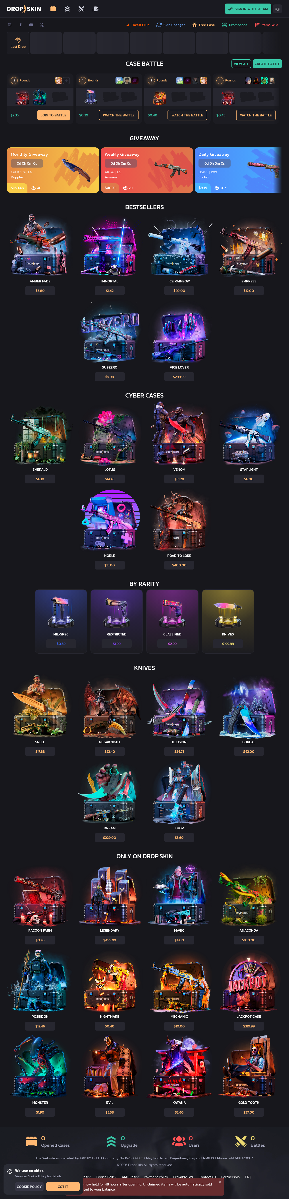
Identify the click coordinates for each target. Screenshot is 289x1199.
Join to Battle (53, 115)
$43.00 (248, 751)
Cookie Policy (29, 1186)
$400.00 (178, 565)
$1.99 (116, 643)
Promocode (235, 24)
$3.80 (39, 290)
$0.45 (39, 940)
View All (241, 64)
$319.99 (248, 1026)
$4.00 (178, 940)
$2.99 (172, 643)
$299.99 (178, 376)
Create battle (267, 63)
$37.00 (248, 1112)
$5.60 (178, 837)
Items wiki (267, 24)
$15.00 (109, 565)
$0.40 (109, 1026)
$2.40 (178, 1112)
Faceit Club (137, 24)
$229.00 (109, 837)
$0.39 (60, 643)
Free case (203, 24)
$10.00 (178, 1026)
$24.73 (178, 751)
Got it (62, 1186)
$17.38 (39, 751)
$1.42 (109, 290)
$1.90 (39, 1112)
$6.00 (248, 479)
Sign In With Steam (248, 9)
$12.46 (39, 1026)
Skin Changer (171, 24)
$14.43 (109, 479)
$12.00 (248, 290)
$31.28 (178, 479)
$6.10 (39, 479)
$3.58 (109, 1112)
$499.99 (109, 940)
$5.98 (109, 376)
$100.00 (248, 940)
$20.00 (178, 290)
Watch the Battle (118, 115)
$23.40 (109, 751)
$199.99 (227, 643)
